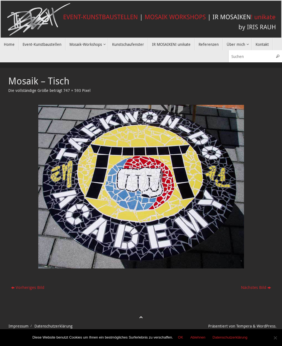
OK (180, 337)
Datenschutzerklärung (53, 326)
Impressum (19, 326)
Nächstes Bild (256, 287)
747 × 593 (72, 90)
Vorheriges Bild (27, 287)
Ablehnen (197, 337)
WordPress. (266, 326)
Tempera (244, 326)
